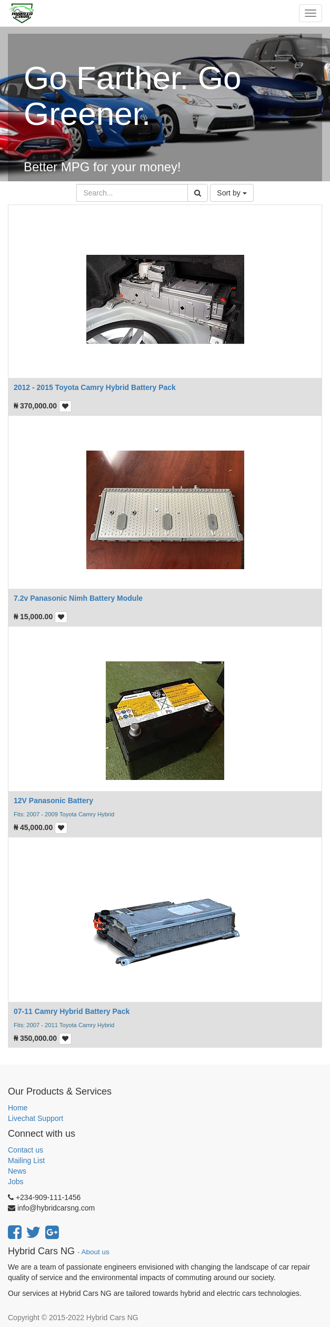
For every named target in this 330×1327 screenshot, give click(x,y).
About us (95, 1252)
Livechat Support (35, 1118)
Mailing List (26, 1160)
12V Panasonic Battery (53, 800)
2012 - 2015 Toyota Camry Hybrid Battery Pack (95, 387)
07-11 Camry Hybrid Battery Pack (71, 1011)
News (17, 1171)
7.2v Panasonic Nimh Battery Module (78, 598)
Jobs (16, 1181)
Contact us (25, 1150)
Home (17, 1108)
